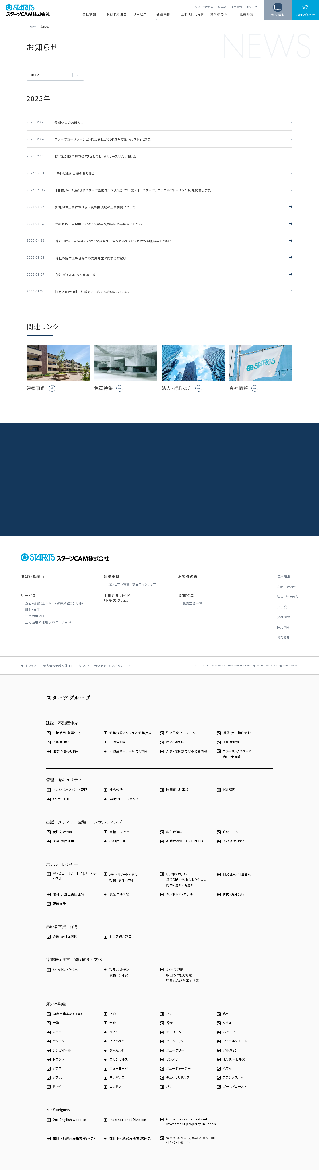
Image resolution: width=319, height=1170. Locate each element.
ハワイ (224, 1061)
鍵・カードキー (59, 792)
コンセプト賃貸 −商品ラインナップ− (133, 578)
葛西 (178, 878)
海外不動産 (56, 997)
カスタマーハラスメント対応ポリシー (102, 659)
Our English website (66, 1113)
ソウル (224, 1016)
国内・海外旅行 (230, 888)
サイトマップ (29, 659)
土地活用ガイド (192, 14)
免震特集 (246, 14)
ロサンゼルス (115, 1052)
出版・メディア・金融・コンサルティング (84, 815)
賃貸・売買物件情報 (233, 726)
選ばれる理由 (116, 14)
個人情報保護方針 (55, 659)
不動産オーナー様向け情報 (125, 744)
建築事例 (163, 14)
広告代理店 (171, 825)
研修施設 (56, 897)
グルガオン (227, 1043)
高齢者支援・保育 (62, 920)
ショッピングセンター (64, 963)
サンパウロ (114, 1071)
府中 (226, 750)
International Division (124, 1113)
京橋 (112, 968)
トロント (55, 1052)
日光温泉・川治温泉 (233, 867)
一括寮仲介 (114, 735)
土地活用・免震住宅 (63, 726)
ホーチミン (170, 1025)
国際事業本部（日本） (64, 1007)
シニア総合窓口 (117, 930)
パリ (166, 1080)
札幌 (112, 873)
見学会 (222, 7)
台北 (109, 1016)
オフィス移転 (172, 735)
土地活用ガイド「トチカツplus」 (117, 591)
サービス (139, 14)
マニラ (54, 1025)
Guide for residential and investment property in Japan (188, 1114)
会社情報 (89, 14)
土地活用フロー (36, 609)
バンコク (225, 1025)
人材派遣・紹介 (230, 834)
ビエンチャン (172, 1034)
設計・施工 (32, 603)
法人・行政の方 (204, 7)
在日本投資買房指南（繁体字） (127, 1131)
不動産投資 (227, 735)
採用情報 (236, 7)
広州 (223, 1007)
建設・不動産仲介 (62, 716)
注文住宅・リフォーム (177, 726)
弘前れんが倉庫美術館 (182, 974)
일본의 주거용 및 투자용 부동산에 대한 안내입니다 (188, 1133)
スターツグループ (68, 691)
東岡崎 (236, 750)
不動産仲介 (57, 735)
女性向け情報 (59, 825)
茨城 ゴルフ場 (116, 888)
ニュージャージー (175, 1061)
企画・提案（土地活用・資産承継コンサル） (54, 597)
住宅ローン (227, 825)
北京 (166, 1007)
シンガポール (58, 1043)
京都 (121, 873)
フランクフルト (229, 1071)
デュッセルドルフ (174, 1071)
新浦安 (123, 968)
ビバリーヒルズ (230, 1052)
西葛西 (189, 878)
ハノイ (110, 1025)
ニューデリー (172, 1043)
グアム (54, 1071)
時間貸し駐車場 (174, 783)
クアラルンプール (231, 1034)
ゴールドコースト (231, 1080)
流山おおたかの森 (194, 873)
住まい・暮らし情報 (63, 744)
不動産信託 (114, 834)
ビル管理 (225, 783)
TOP (29, 26)
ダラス (54, 1061)
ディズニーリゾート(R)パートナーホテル (72, 869)
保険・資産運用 (60, 834)
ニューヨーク (115, 1061)
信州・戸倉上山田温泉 (65, 888)
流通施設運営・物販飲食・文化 (74, 953)
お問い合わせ (286, 580)
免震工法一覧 (192, 597)
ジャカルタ (113, 1043)
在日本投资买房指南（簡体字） (71, 1131)
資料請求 (283, 570)
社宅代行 (113, 783)
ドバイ (53, 1080)
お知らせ (252, 7)
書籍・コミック (116, 825)
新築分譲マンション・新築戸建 (127, 726)
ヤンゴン (55, 1034)
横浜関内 (172, 873)
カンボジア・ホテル (176, 888)
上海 (109, 1007)
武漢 (52, 1016)
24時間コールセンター (122, 792)
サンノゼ (169, 1052)
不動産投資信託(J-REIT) (181, 834)
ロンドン (112, 1080)
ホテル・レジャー (62, 857)
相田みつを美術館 (179, 968)
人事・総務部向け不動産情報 (183, 744)
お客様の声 (218, 14)
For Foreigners (58, 1103)
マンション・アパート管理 (66, 783)
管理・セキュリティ (64, 773)
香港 (166, 1016)
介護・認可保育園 (62, 930)
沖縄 (130, 873)
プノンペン (113, 1034)
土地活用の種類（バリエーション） (48, 615)
